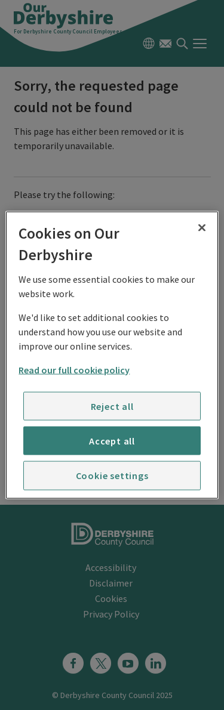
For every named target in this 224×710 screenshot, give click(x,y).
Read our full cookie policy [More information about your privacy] (74, 369)
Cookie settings (112, 475)
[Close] (202, 228)
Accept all (112, 441)
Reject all (112, 406)
